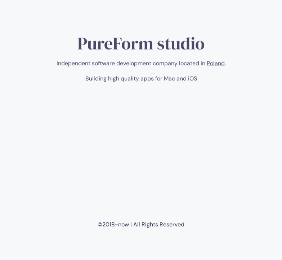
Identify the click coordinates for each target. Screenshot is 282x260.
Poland (216, 65)
